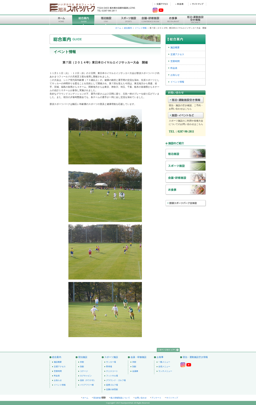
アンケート (156, 398)
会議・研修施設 (186, 179)
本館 (82, 362)
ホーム (118, 28)
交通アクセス (177, 54)
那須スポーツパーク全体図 (186, 206)
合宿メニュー (164, 366)
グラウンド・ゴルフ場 (116, 380)
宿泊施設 (106, 20)
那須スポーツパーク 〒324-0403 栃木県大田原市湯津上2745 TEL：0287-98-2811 (93, 7)
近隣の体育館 (112, 389)
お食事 (173, 20)
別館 (82, 366)
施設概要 (175, 47)
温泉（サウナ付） (88, 380)
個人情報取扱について (120, 398)
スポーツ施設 (128, 20)
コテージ (84, 371)
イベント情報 (141, 28)
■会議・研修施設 (150, 20)
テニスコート (112, 371)
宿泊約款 (97, 398)
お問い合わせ (141, 398)
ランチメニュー (165, 371)
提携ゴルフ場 (112, 385)
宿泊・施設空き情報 (186, 100)
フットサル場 (112, 376)
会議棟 (135, 371)
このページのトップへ (168, 350)
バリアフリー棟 (87, 385)
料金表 (173, 68)
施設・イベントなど (186, 115)
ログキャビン (86, 376)
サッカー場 (111, 362)
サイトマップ (172, 398)
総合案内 (83, 20)
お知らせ (175, 75)
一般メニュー (164, 362)
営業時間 (175, 61)
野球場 (109, 366)
